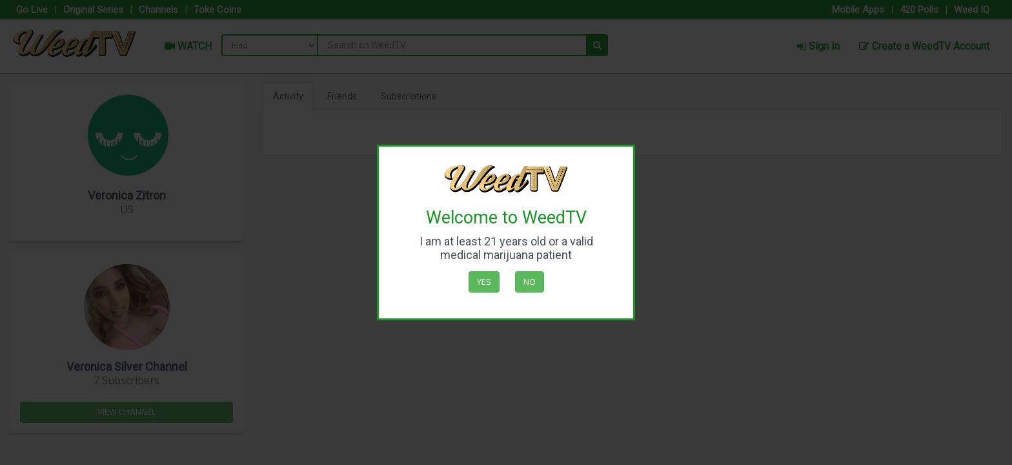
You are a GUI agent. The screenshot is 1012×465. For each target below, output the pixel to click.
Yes (484, 281)
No (529, 281)
